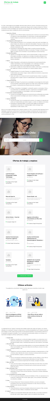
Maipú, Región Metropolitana (34, 269)
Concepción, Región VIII (11, 222)
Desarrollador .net (32, 196)
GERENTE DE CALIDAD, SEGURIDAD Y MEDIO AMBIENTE (33, 261)
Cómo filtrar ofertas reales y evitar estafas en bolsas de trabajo (35, 316)
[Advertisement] (25, 14)
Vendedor (8, 260)
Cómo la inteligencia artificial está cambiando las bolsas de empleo (13, 316)
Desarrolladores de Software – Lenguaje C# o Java (35, 174)
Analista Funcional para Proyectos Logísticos (12, 237)
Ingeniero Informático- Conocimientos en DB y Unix (34, 218)
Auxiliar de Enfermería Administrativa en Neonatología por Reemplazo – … (35, 239)
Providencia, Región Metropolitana (35, 223)
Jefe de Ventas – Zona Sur (12, 217)
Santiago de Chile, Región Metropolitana (11, 182)
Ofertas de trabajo (11, 2)
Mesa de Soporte (10, 196)
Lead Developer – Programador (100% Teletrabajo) (11, 175)
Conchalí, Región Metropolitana (13, 243)
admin (7, 312)
